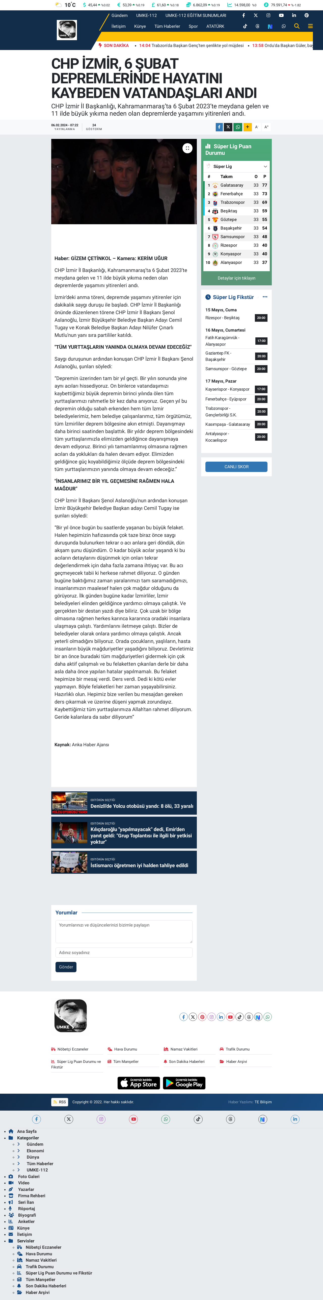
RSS (59, 1102)
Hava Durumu (122, 1049)
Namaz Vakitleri (181, 1049)
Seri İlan (21, 1202)
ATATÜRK (215, 26)
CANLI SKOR (237, 466)
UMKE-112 (146, 15)
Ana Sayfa (23, 1131)
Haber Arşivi (233, 1061)
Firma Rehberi (27, 1195)
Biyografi (22, 1215)
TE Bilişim (263, 1102)
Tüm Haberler (167, 26)
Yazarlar (21, 1189)
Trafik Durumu (235, 1049)
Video (19, 1182)
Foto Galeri (24, 1176)
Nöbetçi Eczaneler (70, 1049)
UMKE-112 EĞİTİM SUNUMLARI (196, 15)
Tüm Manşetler (123, 1061)
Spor (193, 26)
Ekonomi (30, 1150)
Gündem (120, 15)
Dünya (28, 1157)
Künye (140, 26)
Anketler (22, 1221)
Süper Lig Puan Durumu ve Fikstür (76, 1064)
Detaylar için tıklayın (236, 278)
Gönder (66, 966)
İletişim (119, 26)
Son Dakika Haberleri (184, 1061)
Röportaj (22, 1208)
